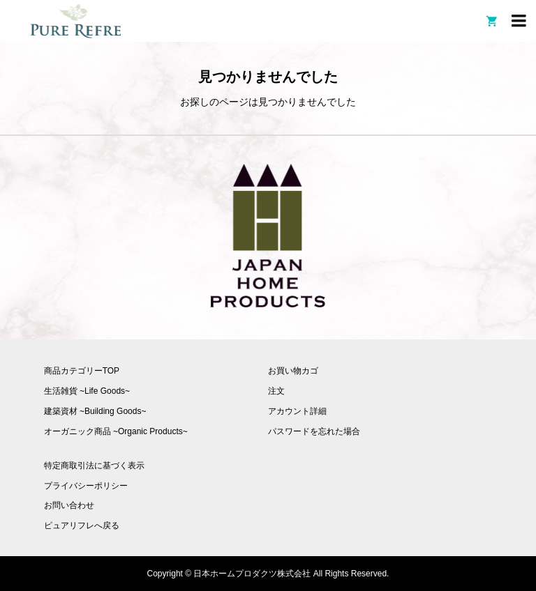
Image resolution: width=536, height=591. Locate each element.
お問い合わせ (69, 505)
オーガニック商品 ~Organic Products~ (116, 431)
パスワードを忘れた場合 (314, 431)
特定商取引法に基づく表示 (94, 465)
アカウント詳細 (297, 411)
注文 (276, 391)
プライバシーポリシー (86, 486)
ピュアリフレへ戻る (81, 525)
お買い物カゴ (293, 371)
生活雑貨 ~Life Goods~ (87, 391)
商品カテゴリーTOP (81, 371)
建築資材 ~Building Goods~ (95, 411)
